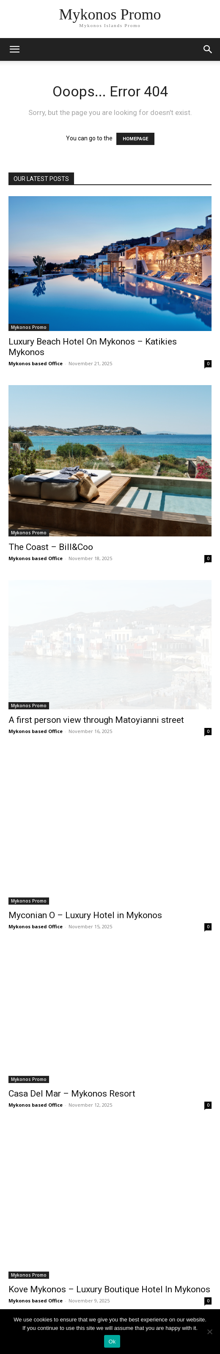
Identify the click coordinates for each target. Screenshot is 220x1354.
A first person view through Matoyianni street (96, 720)
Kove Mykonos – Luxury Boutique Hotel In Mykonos (109, 1289)
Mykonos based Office (35, 363)
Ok (112, 1341)
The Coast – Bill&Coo (50, 547)
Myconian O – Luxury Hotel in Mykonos (85, 915)
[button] (208, 49)
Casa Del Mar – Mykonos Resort (71, 1094)
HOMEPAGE (135, 139)
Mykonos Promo (29, 327)
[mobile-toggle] (14, 49)
